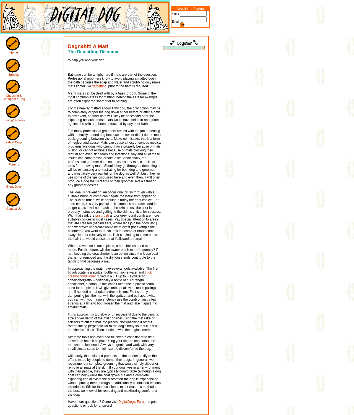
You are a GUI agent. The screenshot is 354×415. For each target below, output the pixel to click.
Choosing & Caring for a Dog (14, 97)
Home (14, 52)
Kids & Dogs (14, 142)
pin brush (102, 215)
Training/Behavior (14, 120)
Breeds (14, 74)
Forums (14, 164)
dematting (99, 86)
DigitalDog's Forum (132, 402)
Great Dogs (14, 186)
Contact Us (13, 208)
